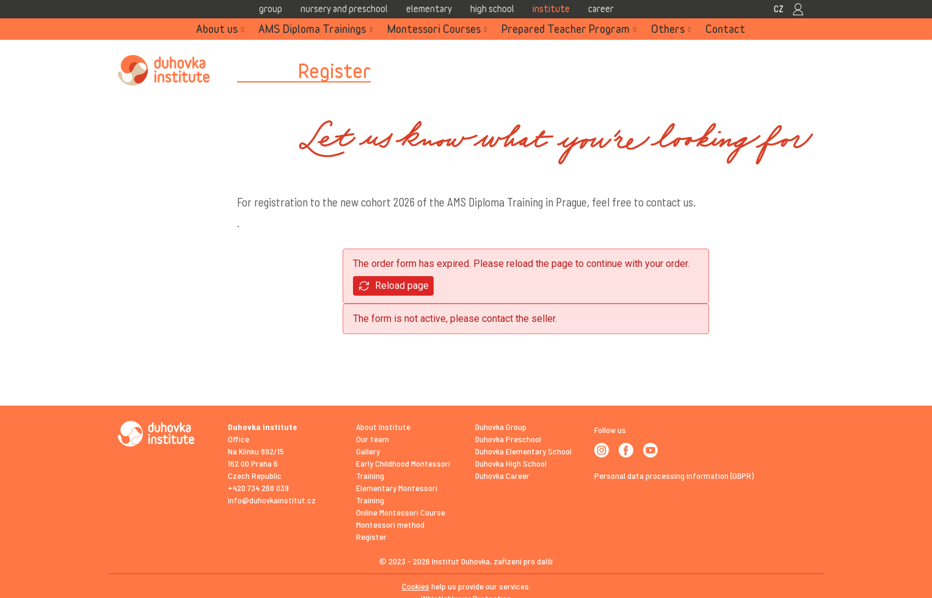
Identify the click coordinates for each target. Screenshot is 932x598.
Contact (725, 28)
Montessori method (390, 524)
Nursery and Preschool (344, 8)
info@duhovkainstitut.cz (272, 500)
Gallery (368, 451)
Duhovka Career (502, 475)
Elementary (429, 8)
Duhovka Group (500, 426)
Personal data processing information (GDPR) (674, 475)
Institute (551, 8)
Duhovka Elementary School (523, 451)
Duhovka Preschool (508, 439)
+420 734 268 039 (258, 488)
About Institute (383, 426)
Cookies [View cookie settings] (415, 586)
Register (371, 536)
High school (492, 8)
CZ (779, 8)
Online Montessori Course (400, 512)
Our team (372, 439)
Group (270, 8)
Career (601, 8)
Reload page (393, 286)
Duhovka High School (511, 463)
